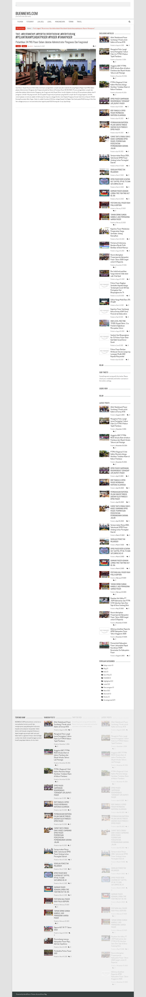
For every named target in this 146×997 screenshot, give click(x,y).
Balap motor (108, 665)
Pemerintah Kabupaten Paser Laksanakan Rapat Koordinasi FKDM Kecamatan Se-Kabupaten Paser (120, 648)
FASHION (20, 22)
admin (31, 46)
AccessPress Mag (41, 994)
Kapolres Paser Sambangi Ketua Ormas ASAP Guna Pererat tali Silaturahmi (120, 311)
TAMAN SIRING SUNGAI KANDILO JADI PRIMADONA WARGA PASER (120, 217)
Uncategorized (108, 700)
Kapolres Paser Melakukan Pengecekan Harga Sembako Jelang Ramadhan (120, 232)
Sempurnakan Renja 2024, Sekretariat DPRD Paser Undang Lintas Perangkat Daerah (120, 159)
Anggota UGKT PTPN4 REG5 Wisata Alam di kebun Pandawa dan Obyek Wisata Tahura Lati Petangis (120, 69)
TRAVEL (79, 22)
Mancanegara (108, 687)
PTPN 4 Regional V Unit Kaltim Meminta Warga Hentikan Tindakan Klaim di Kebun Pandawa (120, 85)
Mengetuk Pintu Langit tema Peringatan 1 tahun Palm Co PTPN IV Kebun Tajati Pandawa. (119, 52)
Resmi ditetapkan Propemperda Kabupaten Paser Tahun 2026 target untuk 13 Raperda (120, 258)
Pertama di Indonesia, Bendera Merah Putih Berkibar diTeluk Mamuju (119, 245)
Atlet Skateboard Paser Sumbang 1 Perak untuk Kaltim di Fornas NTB (119, 39)
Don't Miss (107, 675)
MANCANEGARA (60, 22)
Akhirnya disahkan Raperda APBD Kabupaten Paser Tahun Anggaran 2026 (120, 631)
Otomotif (106, 694)
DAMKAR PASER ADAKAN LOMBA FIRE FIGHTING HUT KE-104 (120, 193)
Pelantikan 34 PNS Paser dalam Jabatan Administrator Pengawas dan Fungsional (52, 42)
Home (29, 28)
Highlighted (107, 681)
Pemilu (106, 697)
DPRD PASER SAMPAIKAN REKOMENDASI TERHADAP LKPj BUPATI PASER (120, 101)
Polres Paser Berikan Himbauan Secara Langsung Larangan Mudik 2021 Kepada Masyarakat (120, 352)
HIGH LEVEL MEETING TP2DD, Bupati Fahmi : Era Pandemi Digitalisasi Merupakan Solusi (120, 324)
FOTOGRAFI (30, 22)
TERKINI (71, 22)
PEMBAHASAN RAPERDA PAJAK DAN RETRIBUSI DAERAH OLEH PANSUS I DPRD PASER (119, 126)
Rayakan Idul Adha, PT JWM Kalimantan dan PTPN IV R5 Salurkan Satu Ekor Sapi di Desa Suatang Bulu (120, 601)
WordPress (27, 994)
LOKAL (49, 22)
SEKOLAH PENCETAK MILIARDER (118, 170)
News (24, 46)
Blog (105, 668)
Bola (105, 672)
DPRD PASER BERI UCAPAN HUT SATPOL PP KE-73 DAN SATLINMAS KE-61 (120, 181)
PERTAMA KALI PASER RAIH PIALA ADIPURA (120, 204)
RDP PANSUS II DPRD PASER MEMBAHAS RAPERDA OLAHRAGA (118, 112)
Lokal (18, 46)
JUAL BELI (40, 22)
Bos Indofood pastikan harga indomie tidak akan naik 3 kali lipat (119, 273)
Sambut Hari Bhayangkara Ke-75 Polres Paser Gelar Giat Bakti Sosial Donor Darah (120, 338)
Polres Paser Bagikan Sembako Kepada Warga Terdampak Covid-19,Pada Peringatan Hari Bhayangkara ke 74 (120, 288)
